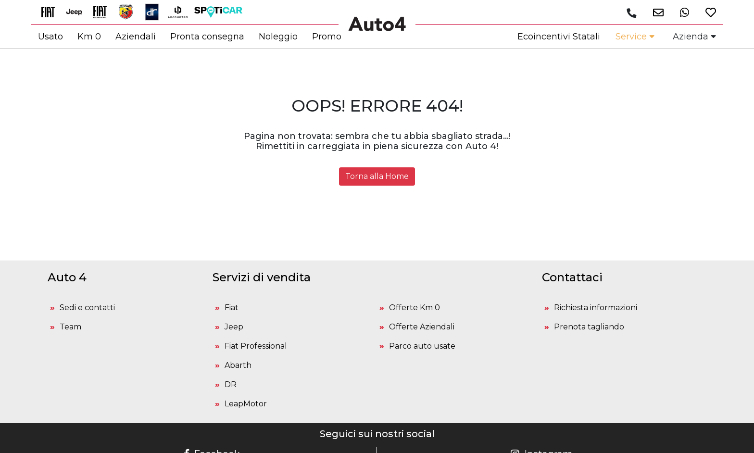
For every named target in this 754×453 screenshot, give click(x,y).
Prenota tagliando (589, 326)
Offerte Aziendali (421, 326)
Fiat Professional (256, 346)
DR (231, 384)
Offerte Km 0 (414, 307)
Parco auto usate (422, 346)
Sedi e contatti (87, 307)
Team (70, 326)
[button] (655, 12)
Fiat (232, 307)
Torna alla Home (377, 176)
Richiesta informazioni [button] (595, 307)
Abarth (238, 365)
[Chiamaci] (631, 13)
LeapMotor (246, 403)
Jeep (234, 326)
